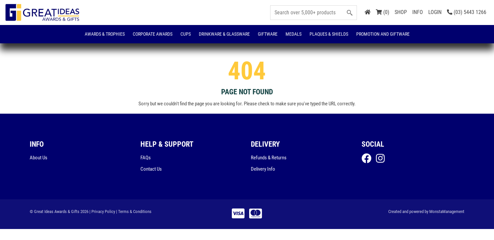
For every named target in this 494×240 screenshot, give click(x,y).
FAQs (145, 158)
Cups (185, 34)
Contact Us (151, 169)
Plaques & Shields (329, 34)
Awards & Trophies (105, 34)
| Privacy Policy (102, 211)
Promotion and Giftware (383, 34)
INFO (417, 12)
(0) (382, 12)
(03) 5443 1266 (466, 12)
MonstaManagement (446, 211)
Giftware (268, 34)
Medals (294, 34)
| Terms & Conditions (133, 211)
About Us (38, 158)
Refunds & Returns (269, 158)
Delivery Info (263, 169)
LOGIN (435, 12)
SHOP (401, 12)
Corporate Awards (152, 34)
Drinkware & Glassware (224, 34)
